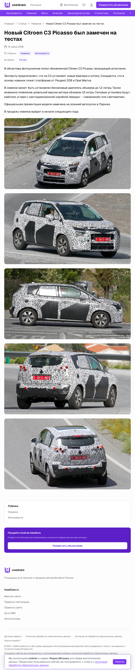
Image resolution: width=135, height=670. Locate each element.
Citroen (23, 59)
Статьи (22, 23)
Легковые (35, 4)
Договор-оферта (13, 636)
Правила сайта (13, 607)
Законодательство (79, 13)
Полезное (119, 13)
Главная (9, 23)
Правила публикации (16, 601)
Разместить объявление (113, 4)
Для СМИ (9, 613)
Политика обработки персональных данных (48, 636)
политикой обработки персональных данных (94, 653)
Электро (58, 13)
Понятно (119, 661)
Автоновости (14, 13)
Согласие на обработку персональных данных (98, 636)
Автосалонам (12, 618)
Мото (44, 13)
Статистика (101, 13)
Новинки (32, 13)
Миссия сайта (12, 596)
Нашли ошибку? (12, 640)
